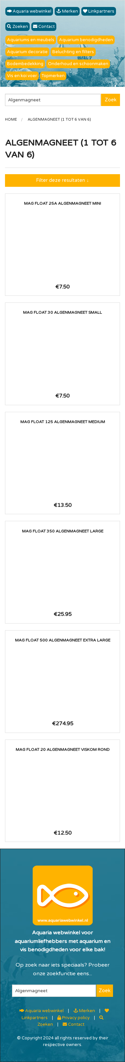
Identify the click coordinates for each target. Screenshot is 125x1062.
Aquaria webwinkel (29, 11)
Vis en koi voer (22, 75)
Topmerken (53, 75)
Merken (67, 11)
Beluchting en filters (73, 52)
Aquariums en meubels (30, 40)
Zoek (110, 100)
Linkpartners (98, 11)
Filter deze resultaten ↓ (62, 180)
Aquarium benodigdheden (86, 40)
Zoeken (17, 26)
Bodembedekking (25, 63)
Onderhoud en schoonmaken (78, 63)
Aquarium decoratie (27, 52)
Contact (44, 26)
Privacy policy (73, 1017)
